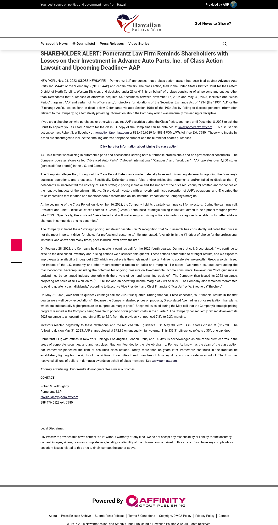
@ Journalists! (83, 43)
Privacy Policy (204, 516)
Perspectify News (54, 43)
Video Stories (138, 43)
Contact (224, 516)
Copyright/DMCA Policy (175, 516)
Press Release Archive (76, 516)
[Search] (224, 43)
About (53, 516)
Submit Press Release (109, 516)
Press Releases (112, 43)
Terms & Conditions (141, 516)
